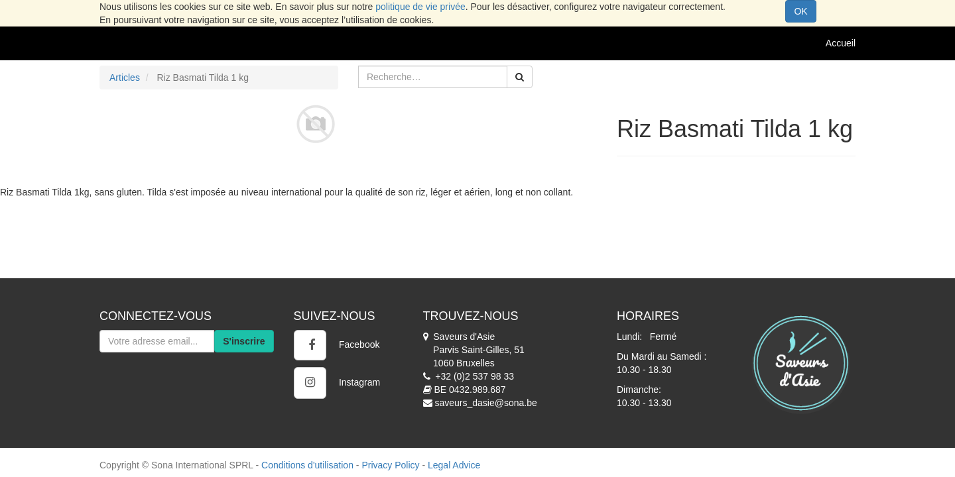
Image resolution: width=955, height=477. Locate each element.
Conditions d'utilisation (307, 465)
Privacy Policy (390, 465)
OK (800, 11)
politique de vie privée (420, 6)
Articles (124, 77)
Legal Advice (454, 465)
